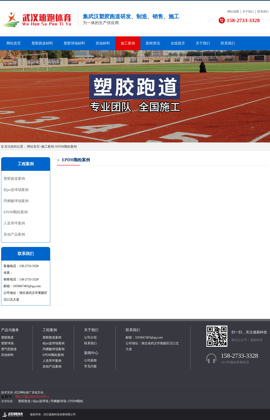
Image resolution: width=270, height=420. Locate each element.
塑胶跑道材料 (42, 43)
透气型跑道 (9, 349)
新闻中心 (91, 353)
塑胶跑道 (7, 337)
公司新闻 (90, 360)
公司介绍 (90, 337)
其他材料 (103, 43)
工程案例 (50, 330)
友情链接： (8, 401)
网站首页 (13, 43)
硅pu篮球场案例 (16, 190)
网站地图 (233, 11)
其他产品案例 (14, 234)
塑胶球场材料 (74, 43)
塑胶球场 (7, 343)
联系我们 (263, 11)
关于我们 (248, 11)
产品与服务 (10, 330)
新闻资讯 (153, 43)
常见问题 (90, 366)
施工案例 (128, 43)
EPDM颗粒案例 (66, 146)
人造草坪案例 (14, 223)
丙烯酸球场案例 (16, 201)
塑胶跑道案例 (14, 178)
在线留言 (178, 43)
